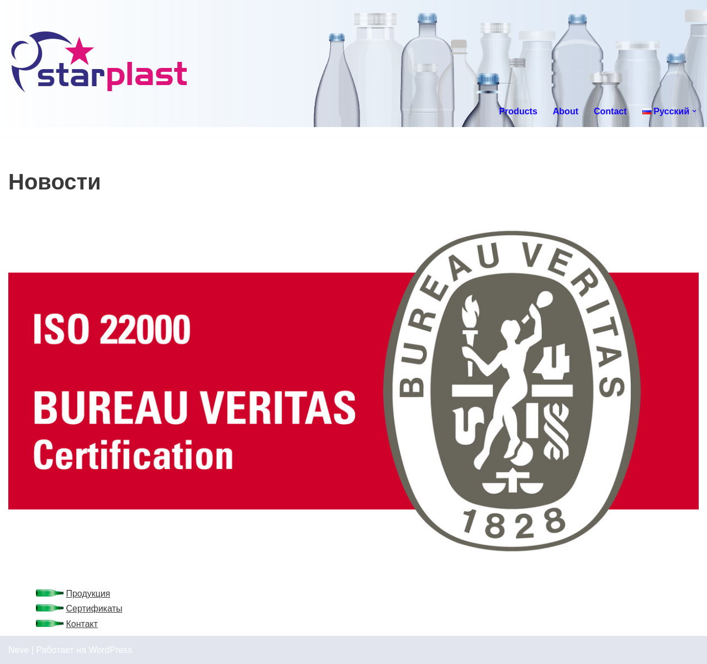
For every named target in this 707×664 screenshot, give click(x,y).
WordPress (111, 650)
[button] (694, 111)
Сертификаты (94, 608)
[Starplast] (99, 63)
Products (518, 111)
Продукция (88, 593)
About (565, 111)
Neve (18, 650)
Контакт (82, 624)
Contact (610, 111)
